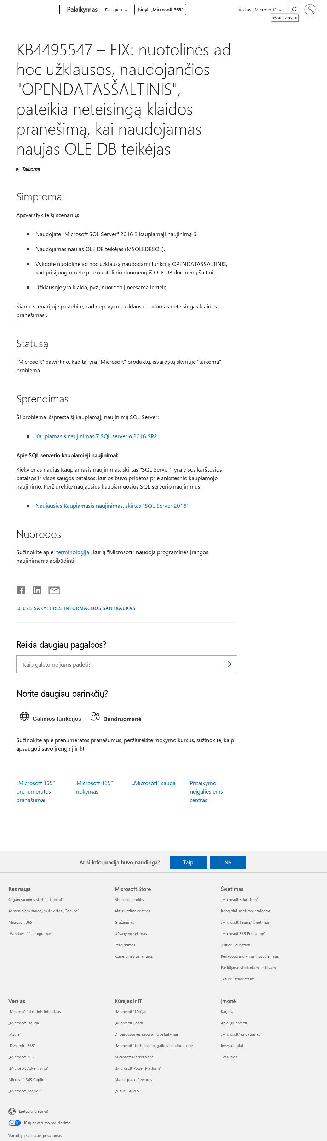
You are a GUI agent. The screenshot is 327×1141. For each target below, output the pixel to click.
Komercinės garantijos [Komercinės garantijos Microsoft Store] (134, 956)
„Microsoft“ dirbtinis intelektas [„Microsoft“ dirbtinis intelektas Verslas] (34, 1011)
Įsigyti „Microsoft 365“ (160, 9)
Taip (188, 862)
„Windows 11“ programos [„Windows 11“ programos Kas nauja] (30, 933)
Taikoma (31, 169)
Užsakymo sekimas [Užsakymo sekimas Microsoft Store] (131, 933)
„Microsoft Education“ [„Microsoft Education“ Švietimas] (239, 899)
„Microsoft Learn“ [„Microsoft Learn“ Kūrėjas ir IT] (129, 1022)
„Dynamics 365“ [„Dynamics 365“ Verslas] (21, 1045)
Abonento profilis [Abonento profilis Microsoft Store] (129, 899)
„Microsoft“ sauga (154, 782)
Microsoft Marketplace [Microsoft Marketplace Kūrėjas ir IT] (134, 1056)
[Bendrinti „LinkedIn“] (34, 588)
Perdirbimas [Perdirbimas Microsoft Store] (125, 944)
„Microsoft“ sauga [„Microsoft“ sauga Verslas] (23, 1022)
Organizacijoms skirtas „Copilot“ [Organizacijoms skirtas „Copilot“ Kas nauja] (36, 899)
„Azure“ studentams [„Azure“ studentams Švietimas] (238, 978)
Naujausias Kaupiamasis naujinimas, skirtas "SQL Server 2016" (112, 505)
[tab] (52, 718)
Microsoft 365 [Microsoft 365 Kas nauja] (20, 922)
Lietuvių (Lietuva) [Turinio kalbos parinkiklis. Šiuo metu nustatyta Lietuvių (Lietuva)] (33, 1110)
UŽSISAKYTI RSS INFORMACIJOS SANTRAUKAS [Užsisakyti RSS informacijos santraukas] (79, 608)
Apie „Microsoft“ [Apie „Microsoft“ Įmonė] (235, 1022)
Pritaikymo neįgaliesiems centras (206, 791)
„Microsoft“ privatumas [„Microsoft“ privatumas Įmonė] (240, 1034)
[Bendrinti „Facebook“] (21, 588)
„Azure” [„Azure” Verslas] (14, 1034)
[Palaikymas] (81, 10)
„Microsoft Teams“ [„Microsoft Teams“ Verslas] (24, 1090)
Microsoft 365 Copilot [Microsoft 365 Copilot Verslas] (27, 1079)
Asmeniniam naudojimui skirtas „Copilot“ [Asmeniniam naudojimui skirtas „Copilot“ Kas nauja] (43, 910)
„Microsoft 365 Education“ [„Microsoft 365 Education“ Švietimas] (243, 933)
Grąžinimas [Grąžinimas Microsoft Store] (124, 922)
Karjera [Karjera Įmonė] (227, 1011)
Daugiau (113, 9)
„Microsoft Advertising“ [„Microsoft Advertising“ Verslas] (28, 1068)
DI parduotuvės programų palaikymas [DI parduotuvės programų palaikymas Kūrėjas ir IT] (147, 1034)
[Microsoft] (32, 10)
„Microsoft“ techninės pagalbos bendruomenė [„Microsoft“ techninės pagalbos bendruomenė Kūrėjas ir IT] (154, 1045)
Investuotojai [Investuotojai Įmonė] (232, 1045)
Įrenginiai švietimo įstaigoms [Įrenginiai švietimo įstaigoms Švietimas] (245, 910)
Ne (227, 862)
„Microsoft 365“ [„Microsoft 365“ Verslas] (21, 1056)
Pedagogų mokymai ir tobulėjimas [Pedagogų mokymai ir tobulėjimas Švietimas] (250, 956)
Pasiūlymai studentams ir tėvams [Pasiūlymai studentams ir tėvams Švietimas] (249, 967)
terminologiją (72, 552)
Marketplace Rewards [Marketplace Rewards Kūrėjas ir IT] (133, 1079)
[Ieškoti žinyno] (293, 9)
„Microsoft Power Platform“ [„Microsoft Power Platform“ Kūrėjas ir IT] (138, 1068)
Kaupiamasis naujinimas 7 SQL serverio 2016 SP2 (96, 436)
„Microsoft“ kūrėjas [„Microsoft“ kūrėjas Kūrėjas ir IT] (131, 1011)
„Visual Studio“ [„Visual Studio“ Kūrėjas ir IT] (127, 1090)
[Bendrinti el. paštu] (51, 588)
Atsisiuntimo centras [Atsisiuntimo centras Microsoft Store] (132, 910)
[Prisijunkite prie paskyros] (310, 9)
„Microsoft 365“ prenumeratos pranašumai (35, 791)
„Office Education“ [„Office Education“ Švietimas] (236, 944)
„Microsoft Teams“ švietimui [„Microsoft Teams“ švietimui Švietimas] (245, 922)
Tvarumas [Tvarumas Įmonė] (229, 1056)
